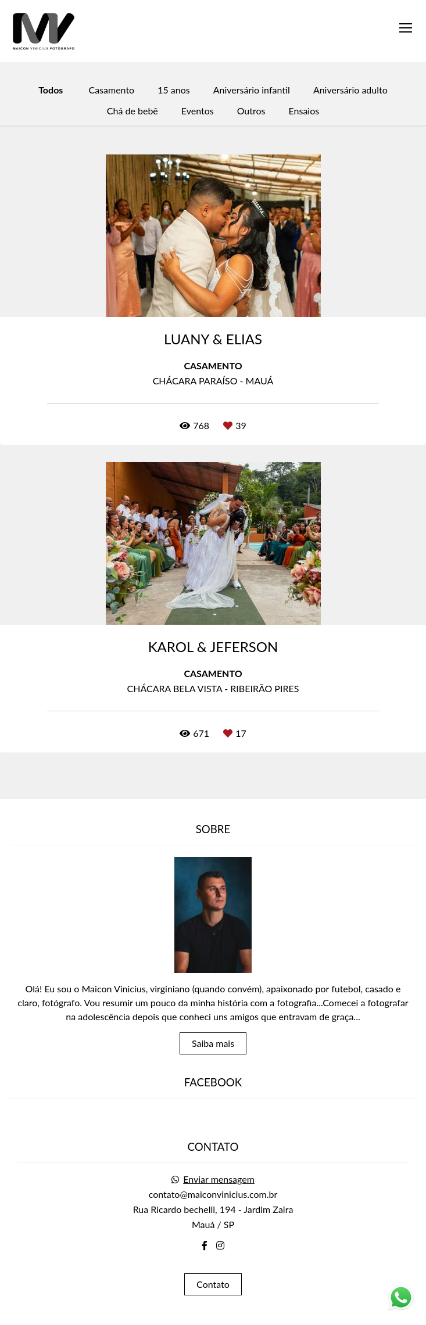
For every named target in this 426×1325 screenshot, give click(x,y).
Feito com (213, 1315)
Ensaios (304, 111)
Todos (50, 90)
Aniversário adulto (350, 90)
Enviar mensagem (219, 1167)
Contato (213, 1271)
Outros (251, 111)
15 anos (173, 90)
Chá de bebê (132, 111)
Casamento (111, 90)
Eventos (197, 111)
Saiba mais (213, 1030)
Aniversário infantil (251, 90)
